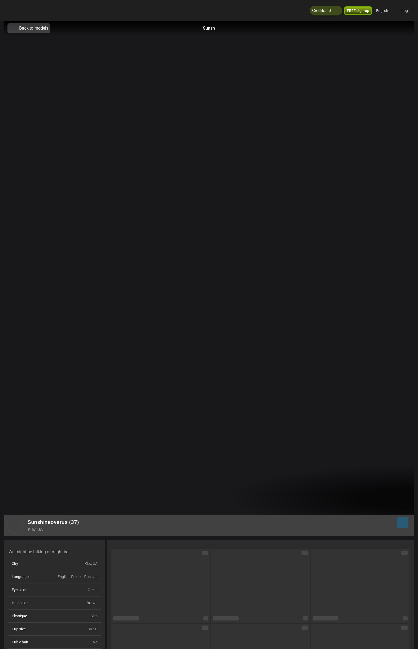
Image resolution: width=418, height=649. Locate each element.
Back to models (29, 28)
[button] (385, 10)
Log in (406, 11)
